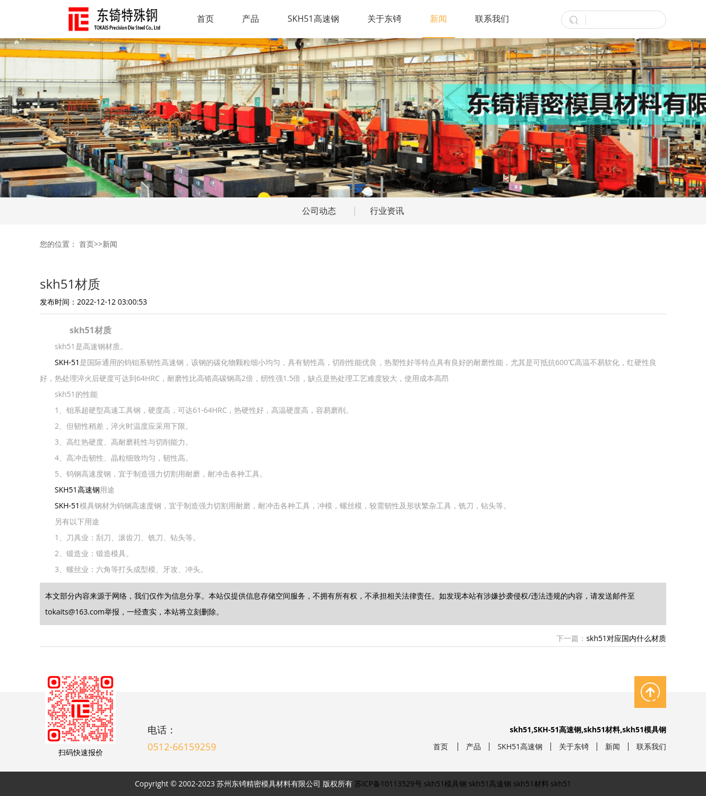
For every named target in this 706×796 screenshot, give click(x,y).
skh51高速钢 (490, 783)
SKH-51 (67, 362)
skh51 (560, 783)
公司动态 (319, 211)
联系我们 (492, 18)
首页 (205, 18)
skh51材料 (531, 783)
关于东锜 (384, 18)
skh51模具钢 (445, 783)
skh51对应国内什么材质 (626, 638)
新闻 (438, 18)
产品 (250, 18)
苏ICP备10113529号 (388, 783)
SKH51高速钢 (313, 18)
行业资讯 (387, 211)
